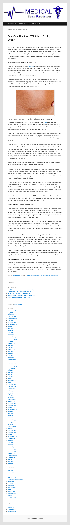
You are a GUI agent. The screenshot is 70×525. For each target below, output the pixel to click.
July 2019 (10, 345)
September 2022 (12, 318)
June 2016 (10, 392)
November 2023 (12, 311)
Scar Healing (28, 275)
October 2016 (11, 388)
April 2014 (10, 422)
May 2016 (10, 394)
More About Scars (24, 23)
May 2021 (10, 330)
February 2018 (12, 359)
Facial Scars (11, 474)
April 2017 (10, 376)
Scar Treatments (36, 23)
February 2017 (12, 380)
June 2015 (10, 413)
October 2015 (11, 407)
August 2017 (11, 368)
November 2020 (12, 338)
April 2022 (10, 320)
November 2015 (12, 405)
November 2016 (12, 386)
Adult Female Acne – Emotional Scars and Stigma (22, 289)
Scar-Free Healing (45, 275)
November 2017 (12, 363)
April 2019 (10, 347)
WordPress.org (12, 511)
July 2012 (10, 459)
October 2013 (11, 434)
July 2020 (10, 341)
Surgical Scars (12, 497)
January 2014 (11, 428)
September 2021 (12, 324)
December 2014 (12, 421)
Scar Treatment (16, 275)
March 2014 (11, 425)
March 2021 (11, 334)
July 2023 (10, 312)
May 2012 (10, 463)
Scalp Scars (11, 485)
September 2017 (12, 367)
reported (31, 66)
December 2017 (12, 361)
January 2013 (11, 448)
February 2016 (12, 399)
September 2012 (12, 455)
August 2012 (11, 457)
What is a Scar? (12, 23)
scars (45, 122)
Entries (11, 507)
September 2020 (12, 340)
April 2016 (10, 396)
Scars (9, 489)
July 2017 (10, 370)
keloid (9, 476)
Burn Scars (11, 472)
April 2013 (10, 442)
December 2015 (12, 403)
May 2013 (10, 440)
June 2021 (10, 328)
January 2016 (11, 401)
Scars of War (11, 491)
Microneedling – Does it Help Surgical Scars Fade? (22, 295)
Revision (10, 483)
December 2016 (12, 384)
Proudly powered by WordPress (35, 518)
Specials (10, 495)
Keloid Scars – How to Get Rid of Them (19, 297)
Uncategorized (12, 499)
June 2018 (10, 351)
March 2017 (11, 378)
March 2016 (11, 397)
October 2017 (11, 365)
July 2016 (10, 390)
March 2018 (11, 357)
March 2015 (11, 417)
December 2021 (12, 322)
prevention (11, 481)
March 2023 (11, 314)
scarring (52, 275)
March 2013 (11, 444)
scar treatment (36, 275)
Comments (12, 509)
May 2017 (10, 374)
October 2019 (11, 343)
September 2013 (12, 436)
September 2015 (12, 409)
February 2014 (12, 426)
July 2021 (10, 326)
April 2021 (10, 332)
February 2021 (12, 336)
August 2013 (11, 438)
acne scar (10, 470)
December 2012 (12, 450)
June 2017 (10, 372)
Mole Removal (12, 477)
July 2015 (10, 411)
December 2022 (12, 316)
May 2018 (10, 353)
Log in (9, 505)
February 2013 (12, 446)
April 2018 (10, 355)
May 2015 (10, 415)
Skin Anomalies (12, 493)
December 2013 (12, 430)
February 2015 (12, 419)
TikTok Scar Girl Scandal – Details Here (19, 293)
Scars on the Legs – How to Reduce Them (19, 291)
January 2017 (11, 382)
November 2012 (12, 451)
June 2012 (10, 461)
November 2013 (12, 432)
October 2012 (11, 453)
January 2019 (11, 349)
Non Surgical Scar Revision (15, 479)
